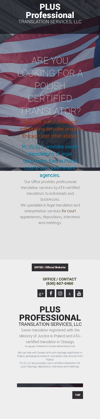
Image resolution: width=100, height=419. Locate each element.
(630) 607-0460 (59, 283)
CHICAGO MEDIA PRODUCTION (61, 346)
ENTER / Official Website (50, 267)
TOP (77, 395)
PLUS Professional (50, 13)
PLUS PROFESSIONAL (50, 316)
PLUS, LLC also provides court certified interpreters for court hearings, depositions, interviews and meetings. (50, 364)
